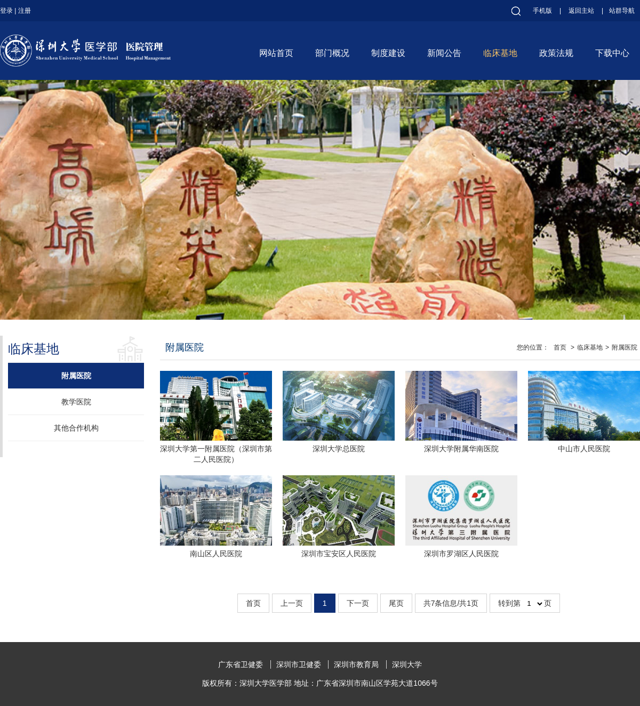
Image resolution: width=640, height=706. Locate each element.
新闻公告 (444, 53)
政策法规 (556, 53)
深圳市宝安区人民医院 (338, 553)
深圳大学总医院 (339, 448)
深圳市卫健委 (298, 664)
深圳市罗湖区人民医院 (461, 553)
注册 (24, 10)
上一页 (292, 603)
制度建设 (388, 53)
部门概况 (332, 53)
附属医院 (76, 375)
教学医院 (76, 401)
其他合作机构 (76, 428)
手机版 (542, 10)
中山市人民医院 (584, 448)
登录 (6, 10)
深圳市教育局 (356, 664)
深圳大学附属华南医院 (461, 448)
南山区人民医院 (216, 553)
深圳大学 (407, 664)
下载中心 (612, 53)
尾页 (396, 603)
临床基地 (500, 53)
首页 (560, 347)
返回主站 (581, 10)
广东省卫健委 (240, 664)
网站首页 (276, 53)
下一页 (358, 603)
